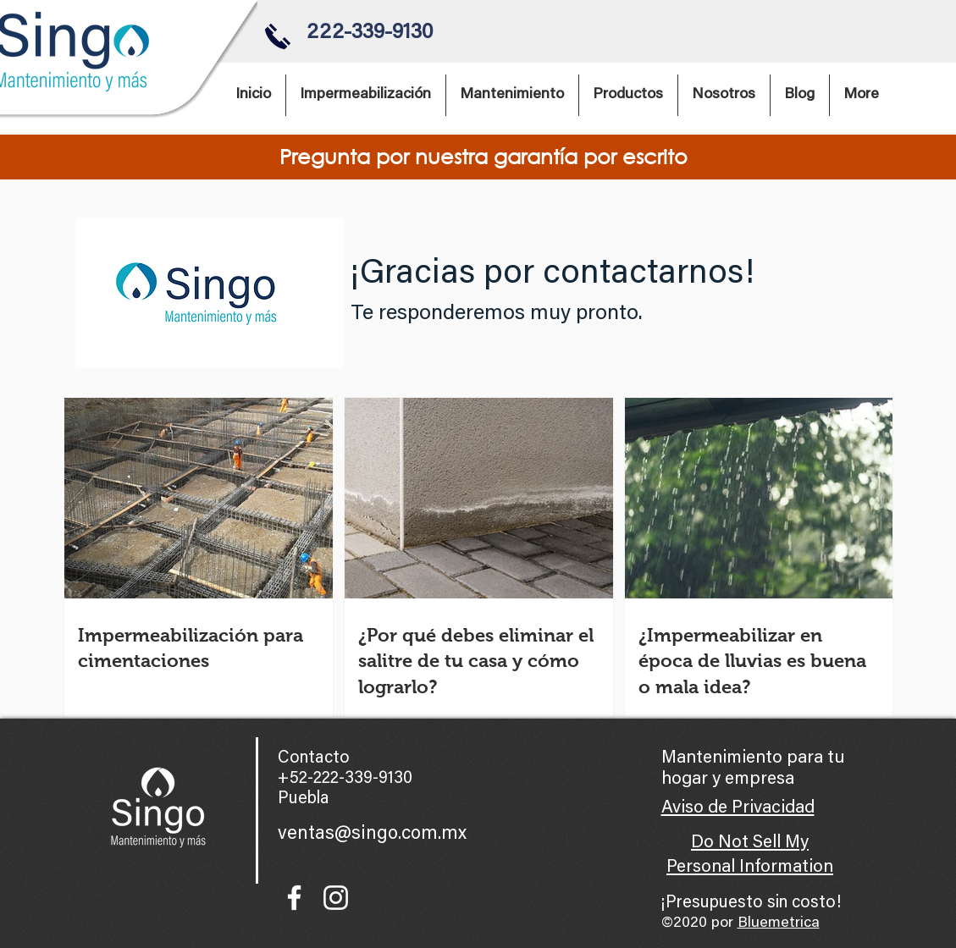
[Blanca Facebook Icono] (294, 897)
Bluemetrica (779, 923)
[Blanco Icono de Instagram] (335, 897)
